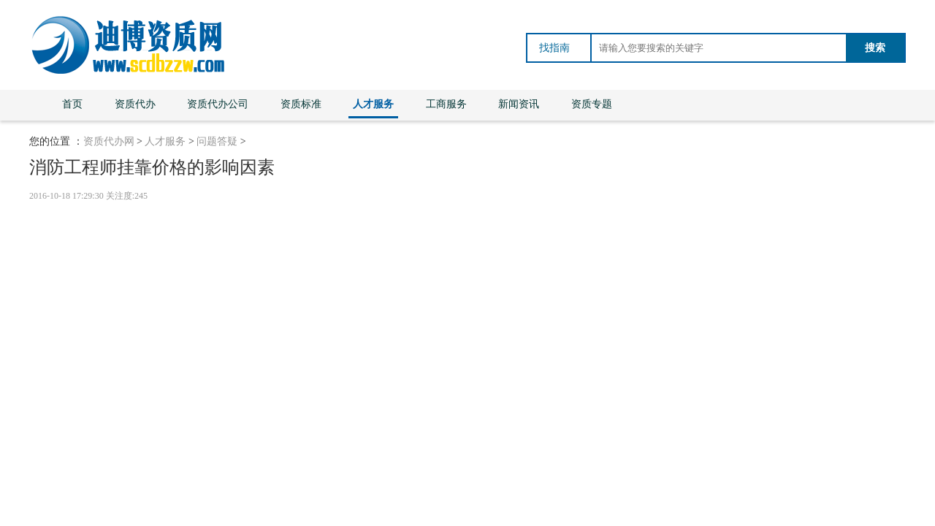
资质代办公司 (217, 104)
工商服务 (446, 104)
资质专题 (591, 104)
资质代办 (135, 104)
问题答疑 (216, 141)
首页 (72, 104)
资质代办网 (108, 141)
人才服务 (373, 104)
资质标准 (300, 104)
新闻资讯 (518, 104)
